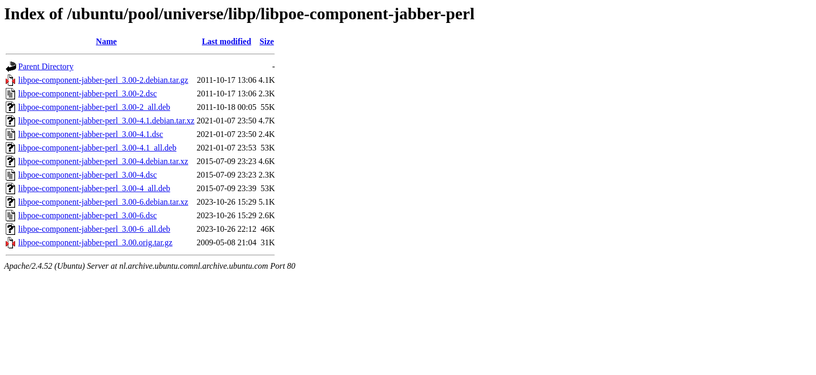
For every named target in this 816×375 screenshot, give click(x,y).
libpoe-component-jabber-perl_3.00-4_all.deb (94, 188)
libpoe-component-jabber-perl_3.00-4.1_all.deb (97, 147)
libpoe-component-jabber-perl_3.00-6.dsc (87, 215)
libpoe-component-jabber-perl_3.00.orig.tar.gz (95, 242)
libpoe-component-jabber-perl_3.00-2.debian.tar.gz (103, 80)
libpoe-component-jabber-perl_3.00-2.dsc (87, 93)
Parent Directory (45, 66)
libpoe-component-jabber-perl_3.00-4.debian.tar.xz (103, 161)
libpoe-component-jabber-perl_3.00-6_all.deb (94, 228)
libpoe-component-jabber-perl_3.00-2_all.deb (94, 107)
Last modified (226, 41)
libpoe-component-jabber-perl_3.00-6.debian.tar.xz (103, 201)
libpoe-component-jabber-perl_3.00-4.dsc (87, 174)
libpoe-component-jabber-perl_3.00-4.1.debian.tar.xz (106, 120)
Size (267, 41)
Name (106, 41)
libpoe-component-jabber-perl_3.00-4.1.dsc (90, 134)
